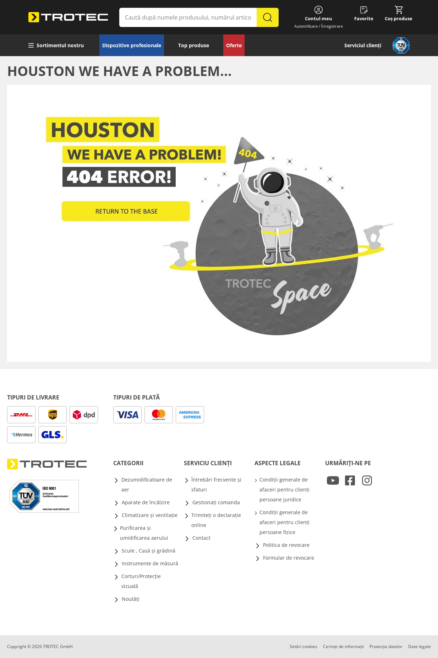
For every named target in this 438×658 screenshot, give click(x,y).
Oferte (234, 45)
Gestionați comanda (216, 502)
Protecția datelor (386, 646)
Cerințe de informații (343, 646)
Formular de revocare (288, 557)
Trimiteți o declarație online (216, 520)
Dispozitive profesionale (131, 45)
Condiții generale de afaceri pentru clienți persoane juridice (284, 489)
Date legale (419, 646)
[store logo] (68, 17)
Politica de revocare (286, 545)
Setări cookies (303, 646)
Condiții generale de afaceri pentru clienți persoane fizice (284, 522)
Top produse (193, 45)
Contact (201, 537)
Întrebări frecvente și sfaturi (216, 484)
